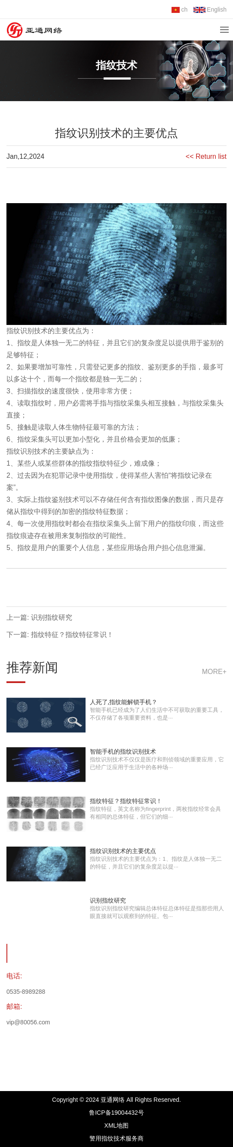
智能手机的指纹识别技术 (123, 751)
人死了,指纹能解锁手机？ (123, 702)
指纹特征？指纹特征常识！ (126, 801)
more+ (214, 671)
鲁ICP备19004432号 (116, 1112)
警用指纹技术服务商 (116, 1138)
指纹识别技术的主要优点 (123, 850)
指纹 (13, 330)
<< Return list (206, 156)
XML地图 (116, 1125)
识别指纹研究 (108, 900)
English (210, 9)
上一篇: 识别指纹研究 (39, 617)
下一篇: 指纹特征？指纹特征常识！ (59, 634)
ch (179, 9)
